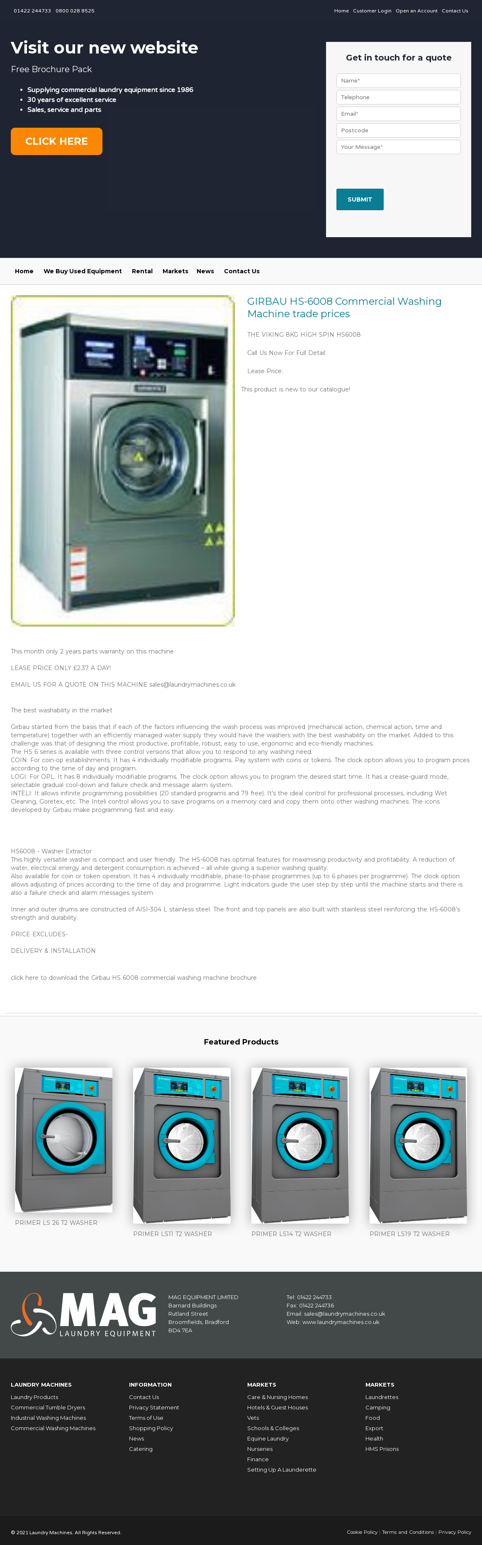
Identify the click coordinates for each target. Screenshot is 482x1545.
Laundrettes (381, 1393)
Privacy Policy (454, 1528)
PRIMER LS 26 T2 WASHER (56, 1222)
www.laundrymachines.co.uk (341, 1320)
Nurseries (260, 1444)
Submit (360, 199)
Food (372, 1413)
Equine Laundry (268, 1434)
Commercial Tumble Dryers (48, 1403)
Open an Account (417, 11)
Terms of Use (146, 1413)
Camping (377, 1403)
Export (374, 1424)
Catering (141, 1444)
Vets (253, 1413)
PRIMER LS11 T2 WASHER (172, 1232)
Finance (258, 1455)
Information (153, 1382)
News (205, 271)
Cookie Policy (359, 1528)
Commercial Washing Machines (53, 1424)
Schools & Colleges (273, 1424)
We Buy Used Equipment (83, 271)
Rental (142, 271)
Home (341, 11)
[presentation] (399, 172)
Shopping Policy (151, 1424)
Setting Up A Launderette (281, 1465)
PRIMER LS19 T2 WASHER (410, 1232)
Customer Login (372, 11)
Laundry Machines (46, 1382)
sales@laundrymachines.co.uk (192, 684)
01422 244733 (32, 11)
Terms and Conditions (406, 1528)
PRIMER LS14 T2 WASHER (291, 1232)
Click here (56, 141)
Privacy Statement (154, 1403)
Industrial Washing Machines (48, 1413)
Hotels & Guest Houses (277, 1403)
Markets (175, 271)
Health (374, 1434)
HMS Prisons (382, 1444)
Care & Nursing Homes (277, 1393)
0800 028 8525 (75, 11)
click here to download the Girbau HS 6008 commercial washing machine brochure (134, 977)
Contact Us (455, 11)
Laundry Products (34, 1393)
